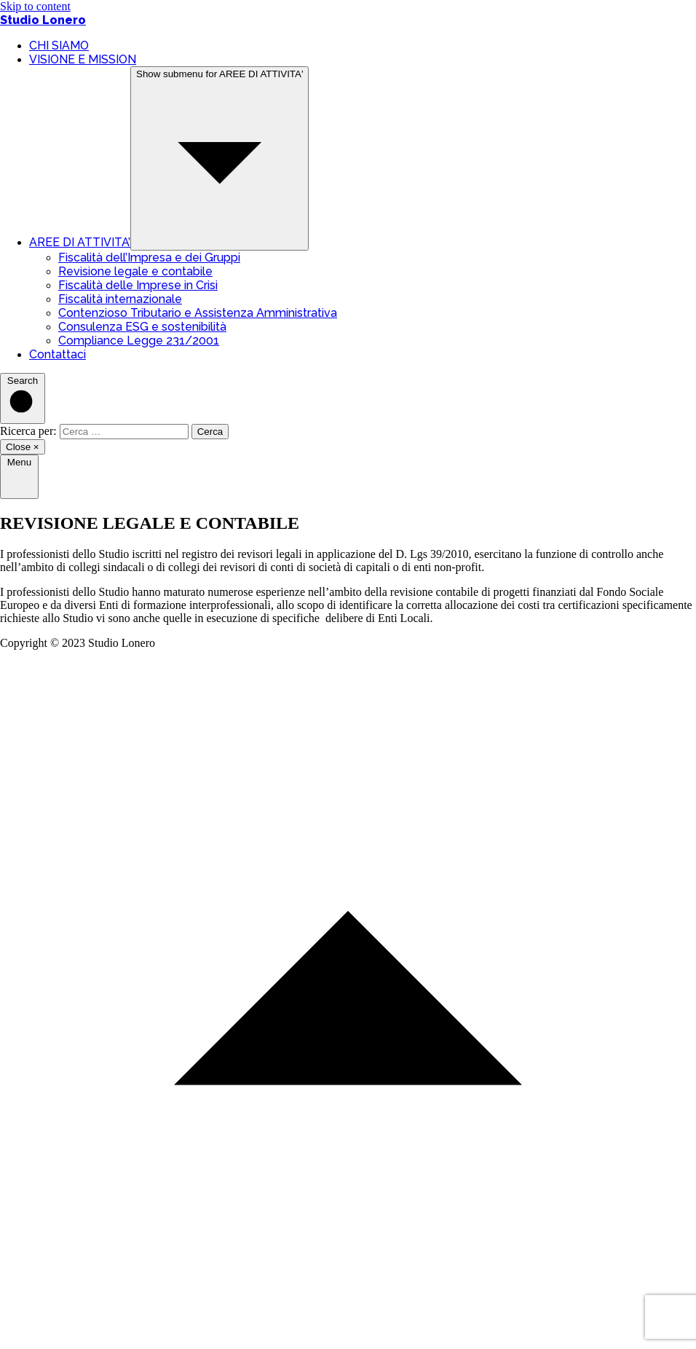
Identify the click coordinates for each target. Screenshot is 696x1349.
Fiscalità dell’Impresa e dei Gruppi (149, 257)
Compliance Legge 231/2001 (138, 340)
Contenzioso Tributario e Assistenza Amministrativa (197, 313)
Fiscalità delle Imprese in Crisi (138, 285)
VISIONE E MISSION (82, 59)
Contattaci (57, 354)
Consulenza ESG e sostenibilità (142, 327)
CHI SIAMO (59, 45)
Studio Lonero (43, 20)
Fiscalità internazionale (120, 299)
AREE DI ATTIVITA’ (79, 242)
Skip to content (35, 6)
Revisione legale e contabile (135, 271)
